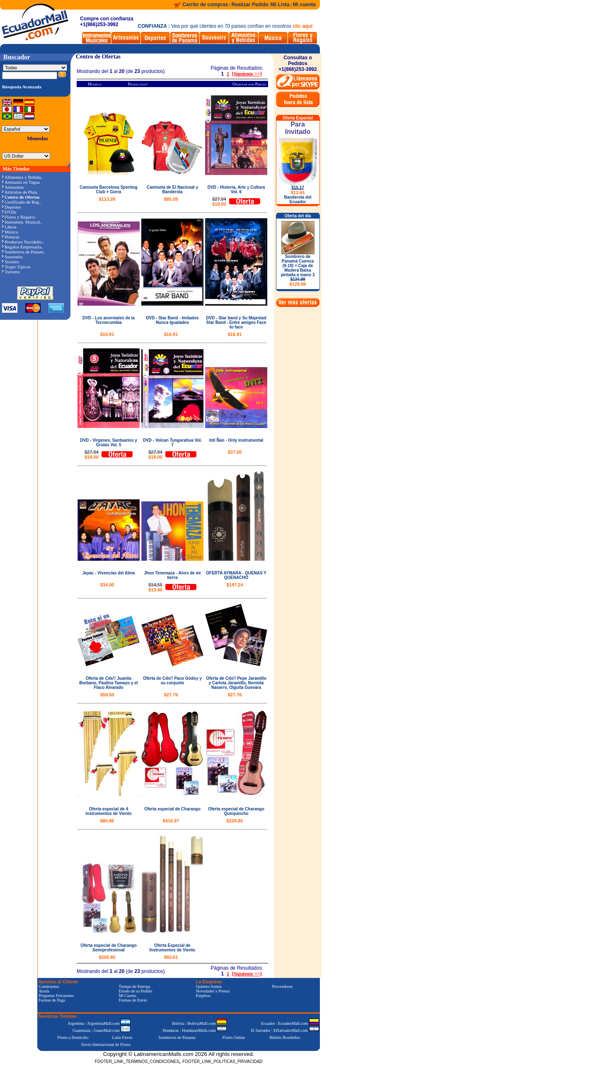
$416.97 (171, 820)
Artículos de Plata (19, 192)
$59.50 (107, 694)
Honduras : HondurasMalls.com (194, 1030)
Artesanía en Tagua (21, 182)
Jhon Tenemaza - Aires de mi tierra (172, 575)
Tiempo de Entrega (134, 986)
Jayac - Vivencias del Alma (108, 573)
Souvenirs (12, 256)
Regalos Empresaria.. (23, 246)
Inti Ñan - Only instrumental (236, 440)
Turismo (11, 271)
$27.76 (171, 694)
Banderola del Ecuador (297, 199)
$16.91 (107, 334)
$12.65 (298, 192)
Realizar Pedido (251, 4)
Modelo (95, 84)
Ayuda (44, 991)
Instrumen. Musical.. (22, 221)
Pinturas (10, 236)
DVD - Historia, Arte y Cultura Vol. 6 (236, 189)
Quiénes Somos (209, 986)
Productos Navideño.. (23, 241)
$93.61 (171, 957)
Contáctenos (49, 986)
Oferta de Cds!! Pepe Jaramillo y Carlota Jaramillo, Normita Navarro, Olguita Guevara (236, 683)
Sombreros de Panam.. (24, 251)
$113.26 (107, 199)
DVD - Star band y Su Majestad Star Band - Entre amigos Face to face (236, 322)
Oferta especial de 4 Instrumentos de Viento (109, 811)
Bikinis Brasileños (285, 1037)
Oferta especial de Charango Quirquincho (236, 811)
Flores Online (234, 1037)
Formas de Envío (133, 1000)
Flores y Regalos (18, 216)
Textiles (10, 261)
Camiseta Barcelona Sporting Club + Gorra (108, 189)
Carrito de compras (205, 4)
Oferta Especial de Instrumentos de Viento (173, 947)
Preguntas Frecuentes (56, 995)
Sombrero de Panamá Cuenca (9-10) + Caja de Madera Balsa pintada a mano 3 (298, 270)
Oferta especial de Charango (172, 809)
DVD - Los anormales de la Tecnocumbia (108, 320)
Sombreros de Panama (176, 1037)
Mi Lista (280, 4)
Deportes (11, 206)
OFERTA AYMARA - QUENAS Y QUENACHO (236, 575)
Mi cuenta (304, 4)
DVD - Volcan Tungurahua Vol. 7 (172, 442)
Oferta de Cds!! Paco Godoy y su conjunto (172, 680)
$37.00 (235, 452)
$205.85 (107, 957)
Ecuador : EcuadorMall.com (290, 1023)
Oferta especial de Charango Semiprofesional (108, 947)
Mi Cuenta (127, 995)
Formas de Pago (52, 1000)
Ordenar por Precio (249, 84)
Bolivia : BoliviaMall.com (199, 1023)
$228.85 (235, 820)
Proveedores (282, 986)
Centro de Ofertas (98, 57)
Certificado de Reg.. (21, 201)
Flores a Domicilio (72, 1037)
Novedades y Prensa (213, 991)
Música (10, 231)
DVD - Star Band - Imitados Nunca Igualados (172, 320)
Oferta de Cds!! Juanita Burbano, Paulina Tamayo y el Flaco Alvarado (108, 683)
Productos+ (138, 84)
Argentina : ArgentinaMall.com (99, 1023)
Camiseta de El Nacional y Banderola (172, 189)
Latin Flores (122, 1037)
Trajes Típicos (16, 266)
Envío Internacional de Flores (106, 1044)
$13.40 (155, 587)
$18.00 (219, 202)
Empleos (203, 995)
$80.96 (107, 820)
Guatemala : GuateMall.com (102, 1030)
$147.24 (235, 584)
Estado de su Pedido (135, 991)
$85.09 (171, 199)
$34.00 (107, 584)
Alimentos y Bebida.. (23, 177)
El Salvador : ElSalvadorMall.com (285, 1030)
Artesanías (13, 187)
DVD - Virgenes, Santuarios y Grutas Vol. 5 (108, 442)
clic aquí (302, 26)
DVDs (9, 211)
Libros (9, 226)
